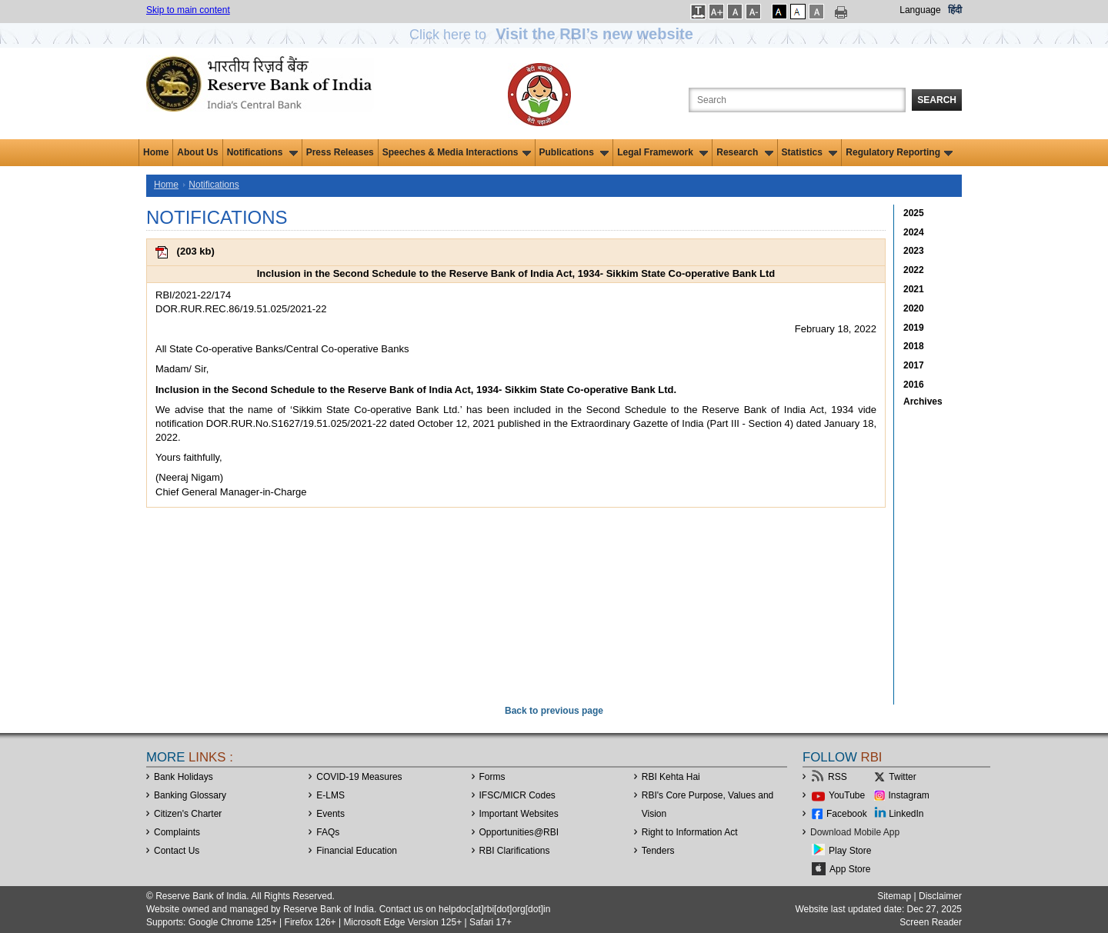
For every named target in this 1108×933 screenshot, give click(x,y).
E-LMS (330, 795)
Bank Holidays (183, 776)
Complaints (177, 832)
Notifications (262, 152)
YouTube (847, 795)
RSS (837, 776)
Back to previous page (554, 710)
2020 (913, 308)
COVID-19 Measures (359, 776)
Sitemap (894, 896)
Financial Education (356, 850)
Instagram (909, 795)
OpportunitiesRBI (519, 832)
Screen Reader (930, 922)
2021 (913, 289)
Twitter (902, 776)
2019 (913, 327)
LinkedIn (906, 813)
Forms (492, 776)
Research (744, 152)
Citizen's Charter (188, 813)
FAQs (327, 832)
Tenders (658, 850)
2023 (913, 250)
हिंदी (955, 10)
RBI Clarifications (514, 850)
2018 (913, 346)
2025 (913, 213)
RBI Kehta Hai (671, 776)
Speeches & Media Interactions (456, 152)
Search (936, 100)
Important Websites (519, 813)
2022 (913, 270)
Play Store (850, 850)
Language (919, 10)
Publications (574, 152)
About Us (197, 152)
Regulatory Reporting (899, 152)
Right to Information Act (690, 832)
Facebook (846, 813)
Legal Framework (662, 152)
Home (156, 152)
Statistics (810, 152)
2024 (913, 232)
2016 (913, 384)
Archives (923, 401)
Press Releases (340, 152)
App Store (849, 869)
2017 (913, 365)
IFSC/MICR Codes (517, 795)
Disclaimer (940, 896)
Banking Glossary (190, 795)
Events (330, 813)
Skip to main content (188, 10)
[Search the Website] (797, 100)
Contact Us (176, 850)
